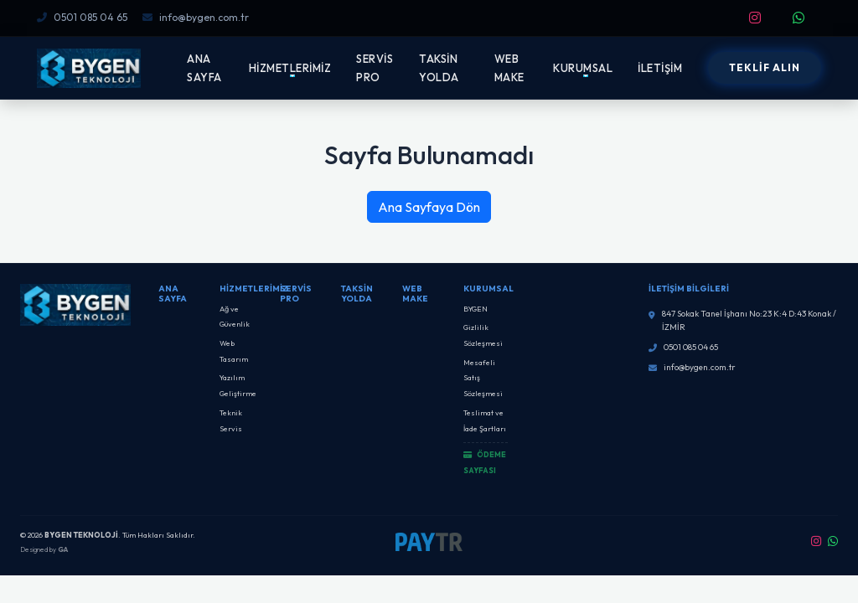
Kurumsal (488, 288)
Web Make (415, 293)
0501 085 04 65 (82, 17)
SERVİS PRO (374, 68)
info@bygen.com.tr (195, 17)
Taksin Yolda (357, 293)
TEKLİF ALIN (764, 67)
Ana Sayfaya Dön (429, 206)
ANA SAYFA (204, 68)
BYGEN (475, 308)
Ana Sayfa (172, 293)
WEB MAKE (509, 68)
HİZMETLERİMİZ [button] (290, 68)
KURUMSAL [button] (582, 68)
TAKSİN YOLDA (439, 68)
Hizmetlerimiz (254, 288)
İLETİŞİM (660, 68)
